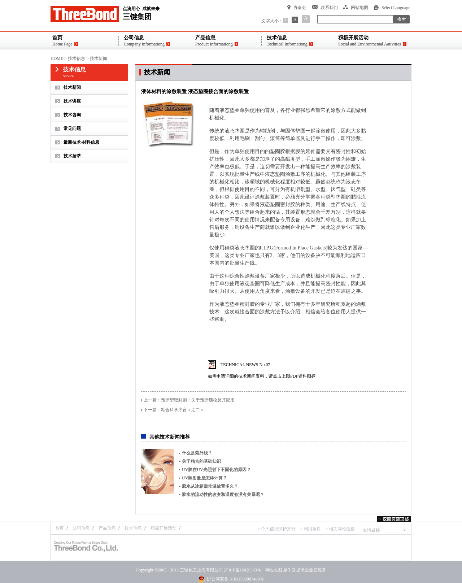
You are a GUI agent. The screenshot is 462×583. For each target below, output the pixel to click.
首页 (59, 528)
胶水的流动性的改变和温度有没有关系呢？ (223, 494)
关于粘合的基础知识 (201, 461)
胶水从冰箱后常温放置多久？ (210, 486)
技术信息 (76, 58)
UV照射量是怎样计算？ (204, 477)
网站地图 (272, 570)
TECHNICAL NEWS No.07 (245, 364)
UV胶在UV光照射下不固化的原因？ (216, 469)
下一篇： (174, 409)
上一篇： (189, 400)
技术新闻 (98, 58)
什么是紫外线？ (197, 453)
